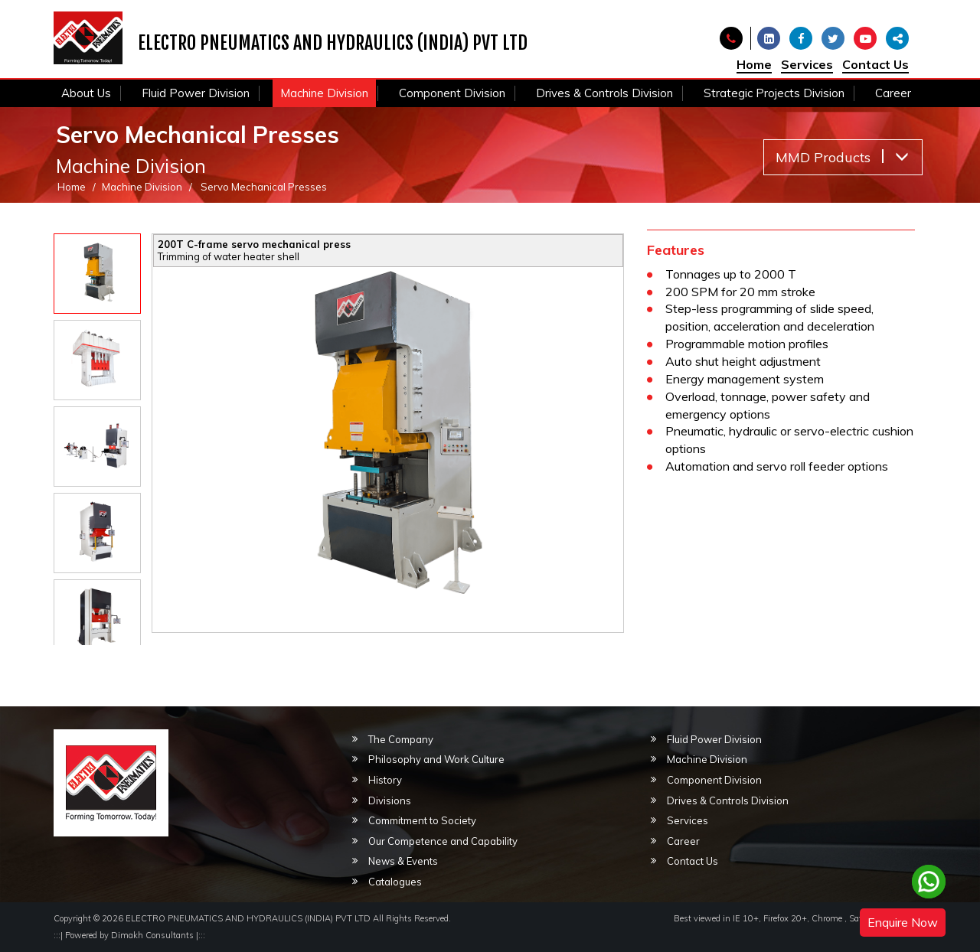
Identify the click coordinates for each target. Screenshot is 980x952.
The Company (400, 739)
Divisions (389, 800)
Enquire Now (902, 922)
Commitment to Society (422, 820)
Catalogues (395, 881)
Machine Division (324, 93)
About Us (86, 93)
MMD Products (842, 157)
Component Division (452, 93)
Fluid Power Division (196, 93)
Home (754, 64)
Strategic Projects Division (774, 93)
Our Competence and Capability (443, 841)
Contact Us (875, 64)
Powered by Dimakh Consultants (129, 935)
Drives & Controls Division (604, 93)
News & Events (403, 861)
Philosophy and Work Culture (436, 759)
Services (807, 64)
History (385, 780)
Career (893, 93)
